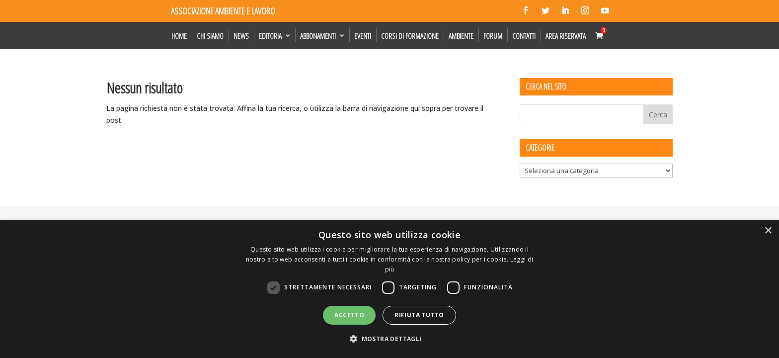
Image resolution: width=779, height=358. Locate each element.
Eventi (362, 36)
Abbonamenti (318, 36)
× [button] (768, 231)
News (241, 36)
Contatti (524, 36)
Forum (492, 36)
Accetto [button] (349, 315)
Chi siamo (210, 36)
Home (179, 36)
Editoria (270, 36)
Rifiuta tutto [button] (419, 315)
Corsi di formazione (410, 36)
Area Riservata (565, 36)
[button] (389, 339)
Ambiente (461, 36)
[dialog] (389, 289)
